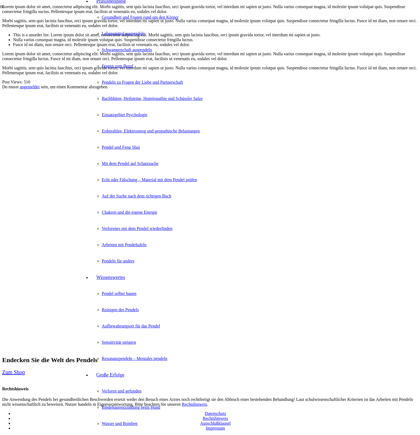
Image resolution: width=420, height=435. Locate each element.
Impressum (215, 428)
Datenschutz (215, 413)
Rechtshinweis (215, 418)
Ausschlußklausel (215, 423)
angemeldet (30, 87)
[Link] (43, 43)
